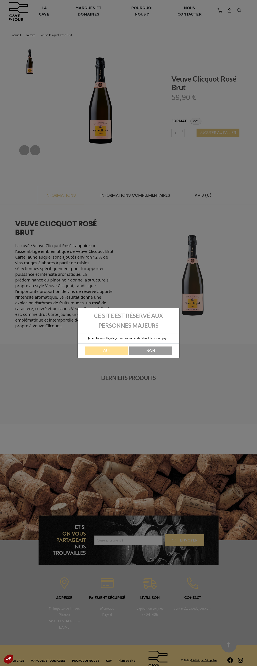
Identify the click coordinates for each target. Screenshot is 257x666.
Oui (106, 350)
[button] (8, 659)
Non (150, 350)
